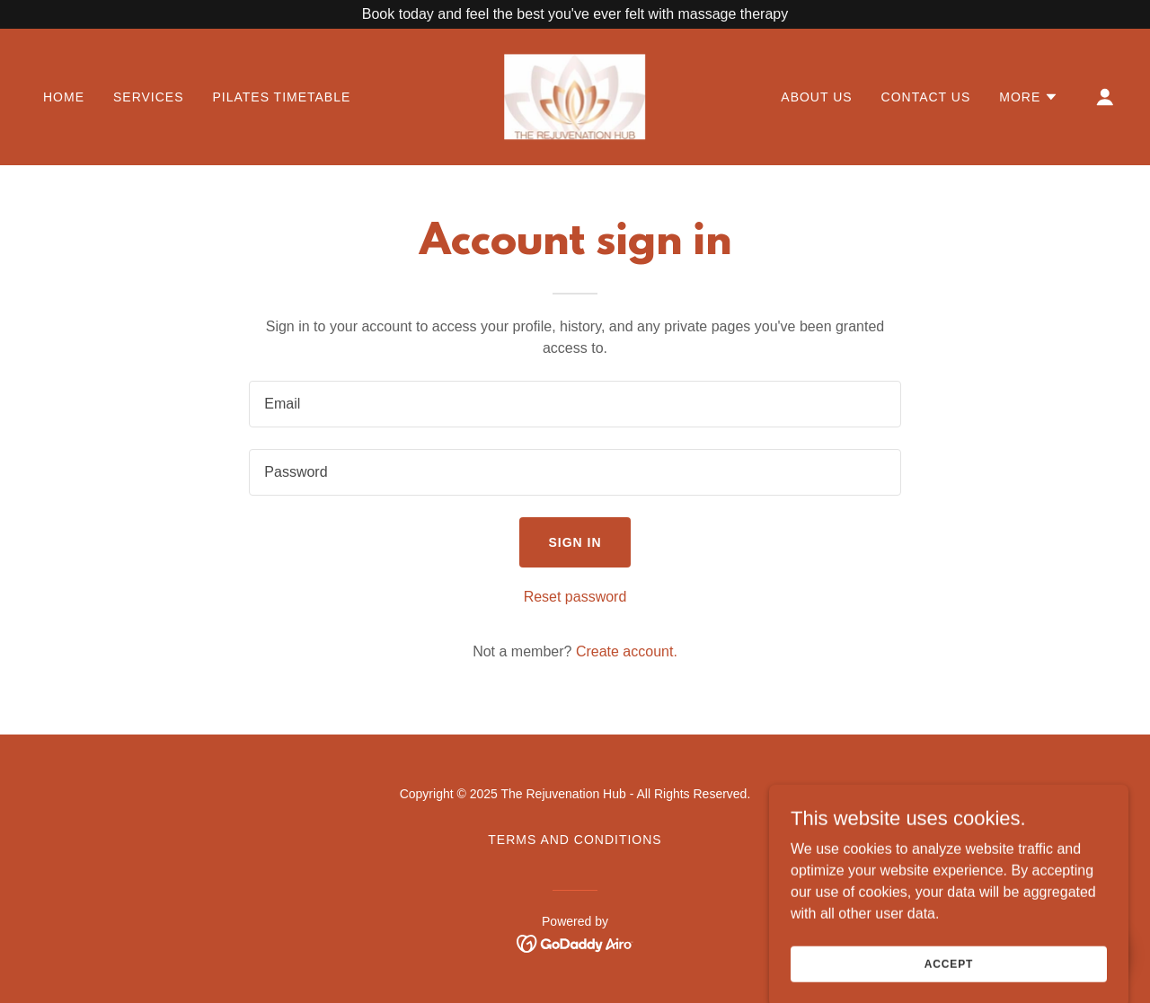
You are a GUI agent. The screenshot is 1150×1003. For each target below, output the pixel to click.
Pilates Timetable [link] (281, 97)
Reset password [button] (575, 596)
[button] (1028, 97)
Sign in (574, 542)
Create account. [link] (626, 651)
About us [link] (816, 97)
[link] (575, 95)
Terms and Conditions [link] (574, 839)
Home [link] (63, 97)
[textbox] (574, 404)
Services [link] (148, 97)
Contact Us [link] (926, 97)
